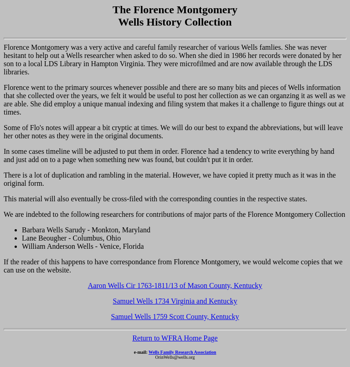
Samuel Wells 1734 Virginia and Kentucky (175, 301)
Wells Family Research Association (182, 352)
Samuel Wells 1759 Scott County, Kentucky (175, 316)
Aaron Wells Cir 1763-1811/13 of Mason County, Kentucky (175, 285)
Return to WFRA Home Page (174, 338)
